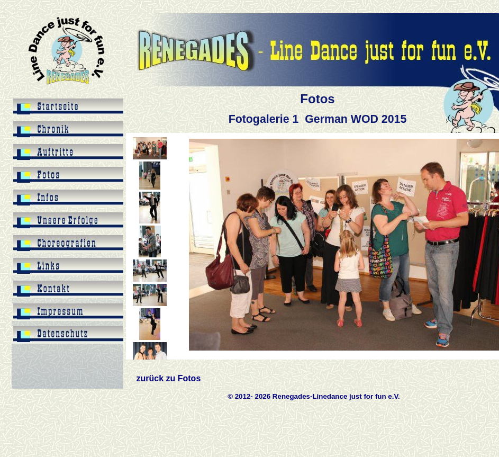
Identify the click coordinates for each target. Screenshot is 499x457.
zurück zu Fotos (169, 378)
